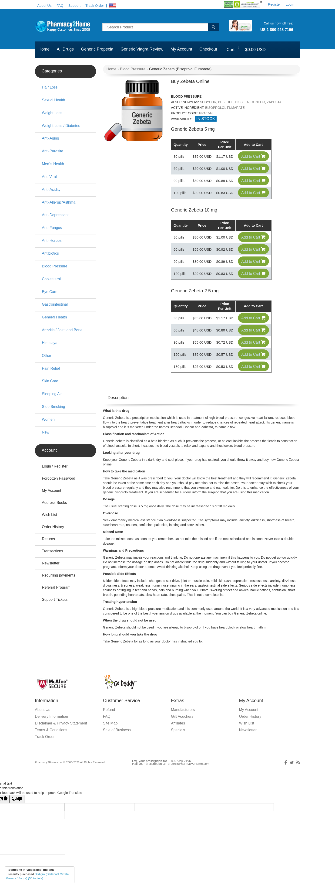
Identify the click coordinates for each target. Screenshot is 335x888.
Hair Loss (50, 87)
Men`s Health (53, 164)
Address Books (54, 503)
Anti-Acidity (51, 189)
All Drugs (65, 49)
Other (46, 356)
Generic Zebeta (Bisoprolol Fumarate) (180, 69)
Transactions (52, 551)
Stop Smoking (53, 407)
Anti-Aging (50, 138)
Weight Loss (52, 113)
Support (74, 5)
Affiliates (178, 732)
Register (274, 4)
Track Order (94, 5)
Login (290, 4)
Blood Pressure (132, 69)
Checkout (208, 49)
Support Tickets (54, 599)
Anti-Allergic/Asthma (58, 202)
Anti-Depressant (55, 215)
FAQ (60, 5)
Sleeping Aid (52, 394)
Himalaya (49, 343)
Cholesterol (51, 279)
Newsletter (51, 563)
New (45, 432)
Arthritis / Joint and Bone (62, 330)
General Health (54, 317)
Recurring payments (58, 575)
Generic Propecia (97, 49)
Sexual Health (53, 100)
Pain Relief (51, 368)
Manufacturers (183, 719)
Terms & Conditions (51, 739)
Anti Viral (49, 177)
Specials (178, 739)
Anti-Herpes (51, 240)
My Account (181, 49)
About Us (44, 5)
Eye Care (49, 292)
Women (48, 419)
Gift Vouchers (182, 725)
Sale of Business (117, 739)
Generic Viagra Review (142, 49)
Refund (109, 719)
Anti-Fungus (52, 228)
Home (44, 49)
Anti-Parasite (52, 151)
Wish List (49, 515)
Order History (53, 527)
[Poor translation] (17, 808)
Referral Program (56, 587)
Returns (48, 539)
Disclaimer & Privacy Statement (61, 732)
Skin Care (50, 381)
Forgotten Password (58, 478)
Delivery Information (51, 725)
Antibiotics (50, 253)
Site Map (110, 732)
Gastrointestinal (55, 304)
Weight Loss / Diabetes (61, 126)
